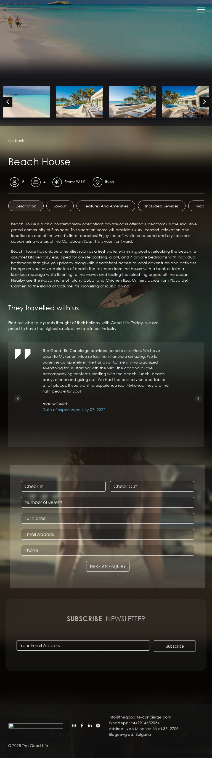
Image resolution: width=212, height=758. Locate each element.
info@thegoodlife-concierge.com (140, 733)
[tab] (26, 206)
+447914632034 (145, 739)
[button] (18, 398)
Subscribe (175, 645)
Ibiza (109, 181)
